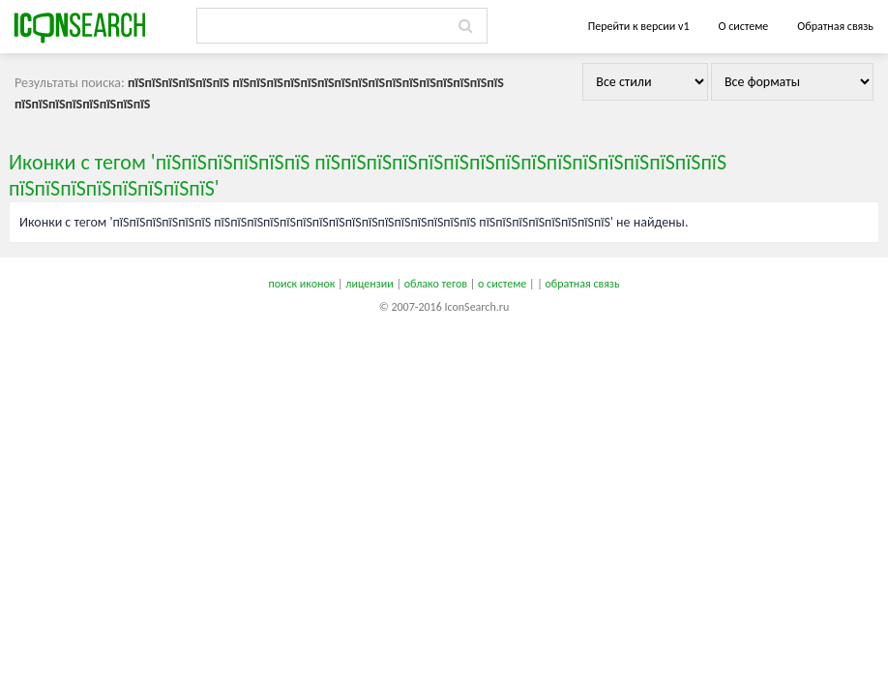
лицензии (369, 283)
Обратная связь (835, 26)
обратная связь (582, 283)
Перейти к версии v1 (639, 26)
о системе (502, 283)
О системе (743, 26)
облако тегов (435, 283)
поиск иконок (301, 283)
